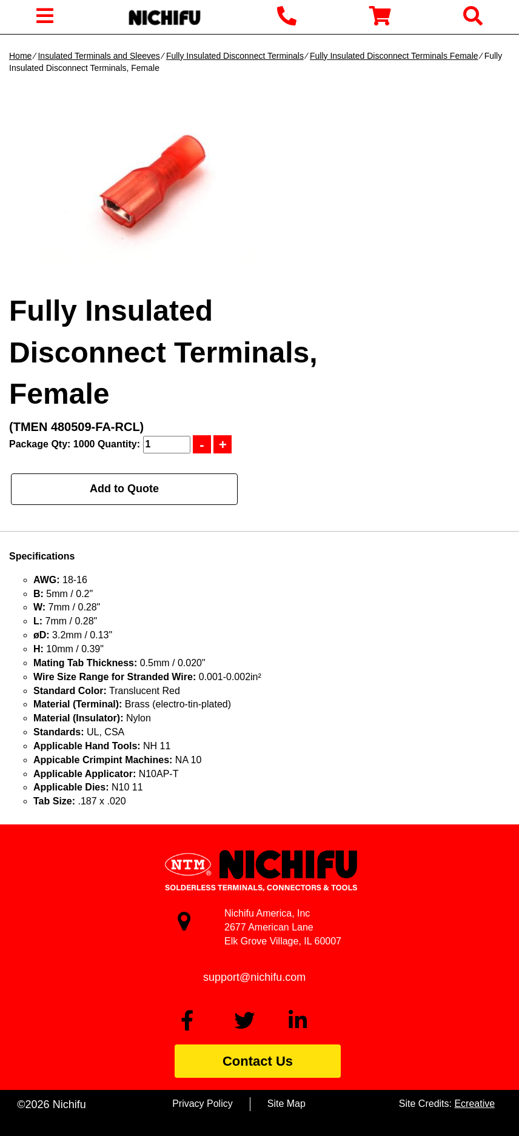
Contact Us (258, 1061)
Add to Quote (124, 489)
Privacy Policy (202, 1103)
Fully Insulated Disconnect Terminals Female (394, 56)
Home (20, 56)
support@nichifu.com (254, 977)
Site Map (286, 1103)
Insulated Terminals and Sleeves (98, 56)
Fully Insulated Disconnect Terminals (235, 56)
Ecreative (474, 1103)
